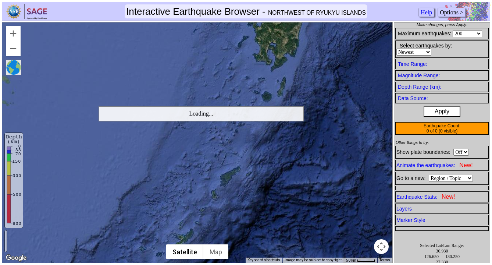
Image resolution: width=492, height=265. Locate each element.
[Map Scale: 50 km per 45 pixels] (360, 260)
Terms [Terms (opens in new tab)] (384, 260)
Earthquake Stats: (425, 197)
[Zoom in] (13, 33)
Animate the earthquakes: (434, 165)
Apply (442, 111)
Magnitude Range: (419, 75)
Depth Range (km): (419, 87)
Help (426, 12)
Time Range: (412, 64)
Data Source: (413, 98)
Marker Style (410, 220)
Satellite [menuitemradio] (185, 252)
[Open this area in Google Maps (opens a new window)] (16, 258)
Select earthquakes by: (426, 46)
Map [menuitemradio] (216, 252)
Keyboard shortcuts (263, 260)
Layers (404, 209)
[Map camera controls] (381, 246)
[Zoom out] (13, 48)
